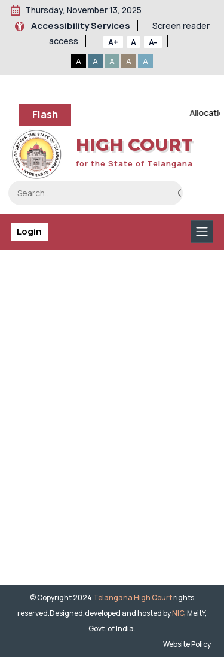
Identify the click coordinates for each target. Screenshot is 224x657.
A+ (113, 42)
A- (153, 42)
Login (29, 231)
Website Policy (188, 644)
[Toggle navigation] (202, 231)
